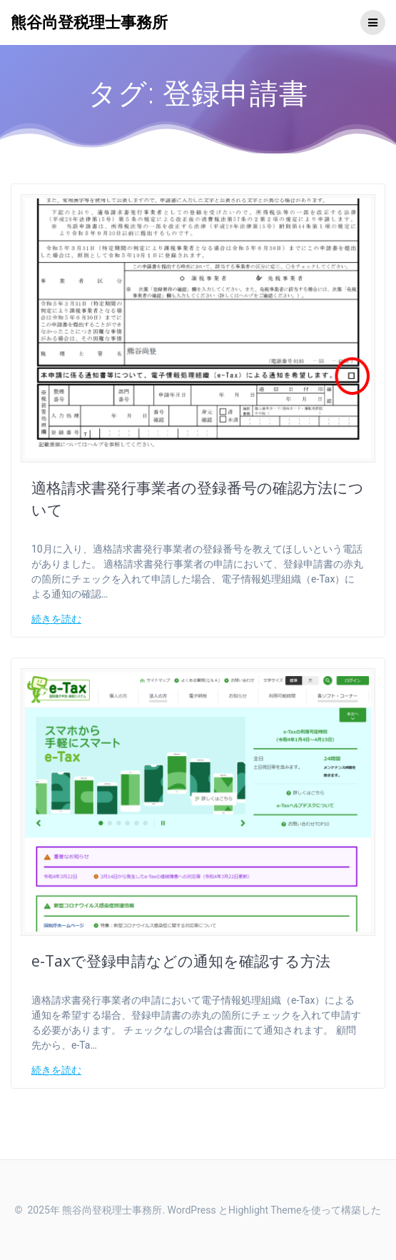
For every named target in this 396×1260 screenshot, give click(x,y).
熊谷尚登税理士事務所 (89, 22)
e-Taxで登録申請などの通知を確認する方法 (180, 961)
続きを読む (56, 619)
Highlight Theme (264, 1210)
